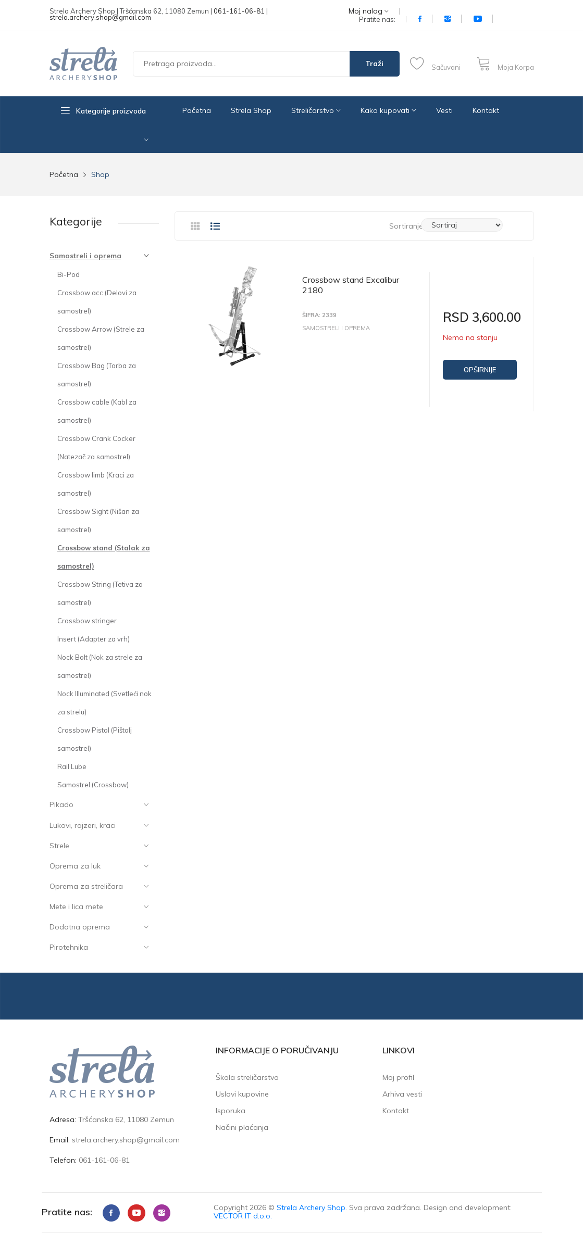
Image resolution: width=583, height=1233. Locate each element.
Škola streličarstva (247, 1077)
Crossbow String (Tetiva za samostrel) (100, 593)
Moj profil (398, 1077)
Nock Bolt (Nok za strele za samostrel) (99, 666)
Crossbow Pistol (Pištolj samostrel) (94, 739)
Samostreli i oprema (85, 255)
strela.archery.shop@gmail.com (100, 17)
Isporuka (230, 1110)
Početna (196, 110)
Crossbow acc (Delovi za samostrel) (97, 301)
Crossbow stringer (87, 620)
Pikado (61, 804)
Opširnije (480, 370)
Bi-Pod (68, 274)
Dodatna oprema (79, 927)
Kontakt (486, 110)
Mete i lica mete (76, 906)
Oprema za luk (75, 866)
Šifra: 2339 (319, 315)
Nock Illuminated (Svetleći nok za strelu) (104, 702)
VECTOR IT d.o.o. (243, 1216)
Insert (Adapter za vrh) (93, 639)
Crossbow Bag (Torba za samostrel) (96, 374)
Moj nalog (369, 11)
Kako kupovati (388, 110)
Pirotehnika (68, 947)
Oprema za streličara (86, 886)
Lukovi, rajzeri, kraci (82, 825)
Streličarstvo (316, 110)
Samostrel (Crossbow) (93, 785)
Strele (59, 845)
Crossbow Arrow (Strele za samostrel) (100, 338)
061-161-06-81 (239, 11)
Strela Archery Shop (311, 1207)
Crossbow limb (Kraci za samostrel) (95, 484)
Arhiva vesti (402, 1094)
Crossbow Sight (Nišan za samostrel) (98, 520)
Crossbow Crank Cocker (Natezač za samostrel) (96, 447)
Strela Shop (251, 110)
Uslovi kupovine (242, 1094)
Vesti (444, 110)
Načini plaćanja (242, 1127)
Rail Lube (71, 766)
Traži (374, 63)
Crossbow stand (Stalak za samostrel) (103, 557)
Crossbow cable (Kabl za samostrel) (97, 411)
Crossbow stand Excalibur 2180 (350, 284)
